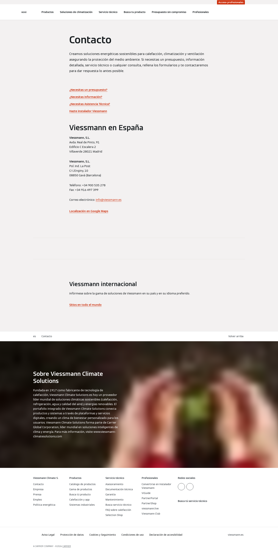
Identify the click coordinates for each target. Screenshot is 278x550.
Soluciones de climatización (76, 12)
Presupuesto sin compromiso (169, 12)
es (34, 336)
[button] (236, 336)
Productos (47, 12)
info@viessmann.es (108, 200)
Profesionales (201, 12)
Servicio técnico (108, 12)
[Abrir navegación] (24, 12)
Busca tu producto (134, 12)
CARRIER (66, 546)
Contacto (46, 336)
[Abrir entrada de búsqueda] (243, 12)
